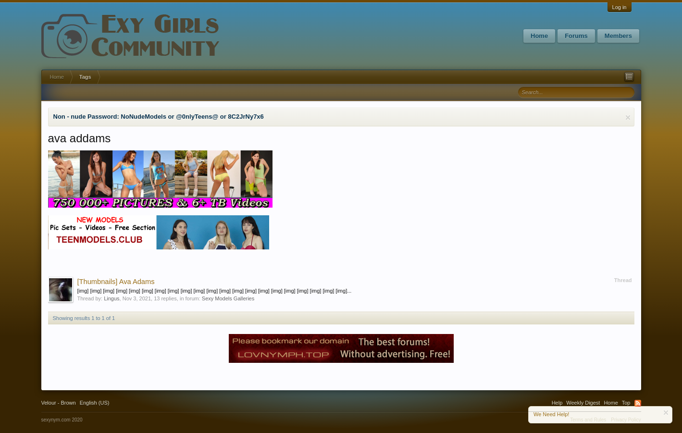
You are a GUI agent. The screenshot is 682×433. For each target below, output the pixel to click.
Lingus (111, 298)
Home (539, 35)
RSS (637, 403)
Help (557, 403)
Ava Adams (116, 281)
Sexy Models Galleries (228, 298)
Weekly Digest (583, 403)
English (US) (95, 403)
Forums (576, 35)
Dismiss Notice (628, 117)
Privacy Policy (626, 419)
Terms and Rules (588, 419)
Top (626, 403)
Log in (619, 7)
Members (618, 35)
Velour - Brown (58, 403)
